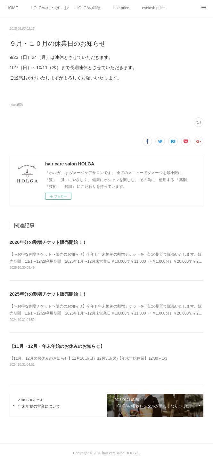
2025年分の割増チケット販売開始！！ (48, 294)
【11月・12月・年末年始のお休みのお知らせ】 (57, 346)
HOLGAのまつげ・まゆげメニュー (50, 8)
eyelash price (153, 8)
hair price (121, 8)
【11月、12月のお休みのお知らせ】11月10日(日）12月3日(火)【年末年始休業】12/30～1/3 (88, 358)
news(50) (16, 105)
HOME (12, 8)
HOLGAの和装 (88, 8)
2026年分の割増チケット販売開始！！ (48, 242)
